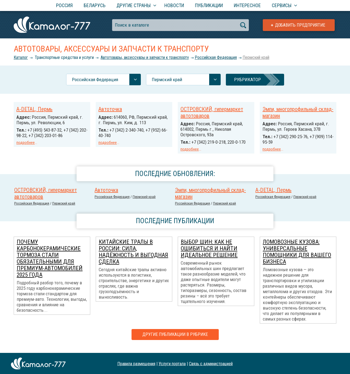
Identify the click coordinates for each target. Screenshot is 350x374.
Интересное (247, 5)
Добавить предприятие (300, 25)
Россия (64, 5)
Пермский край (256, 57)
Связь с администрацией (211, 363)
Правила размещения (136, 363)
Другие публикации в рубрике (175, 339)
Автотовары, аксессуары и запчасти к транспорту (145, 57)
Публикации (209, 5)
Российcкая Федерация (216, 57)
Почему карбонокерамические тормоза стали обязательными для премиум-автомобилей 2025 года (50, 263)
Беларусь (95, 5)
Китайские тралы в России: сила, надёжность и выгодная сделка (133, 256)
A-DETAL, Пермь (34, 109)
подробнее (25, 142)
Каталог (21, 57)
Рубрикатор (247, 79)
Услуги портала (172, 363)
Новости (174, 5)
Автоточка (110, 109)
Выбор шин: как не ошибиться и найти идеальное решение (209, 253)
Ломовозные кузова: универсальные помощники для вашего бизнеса (297, 256)
